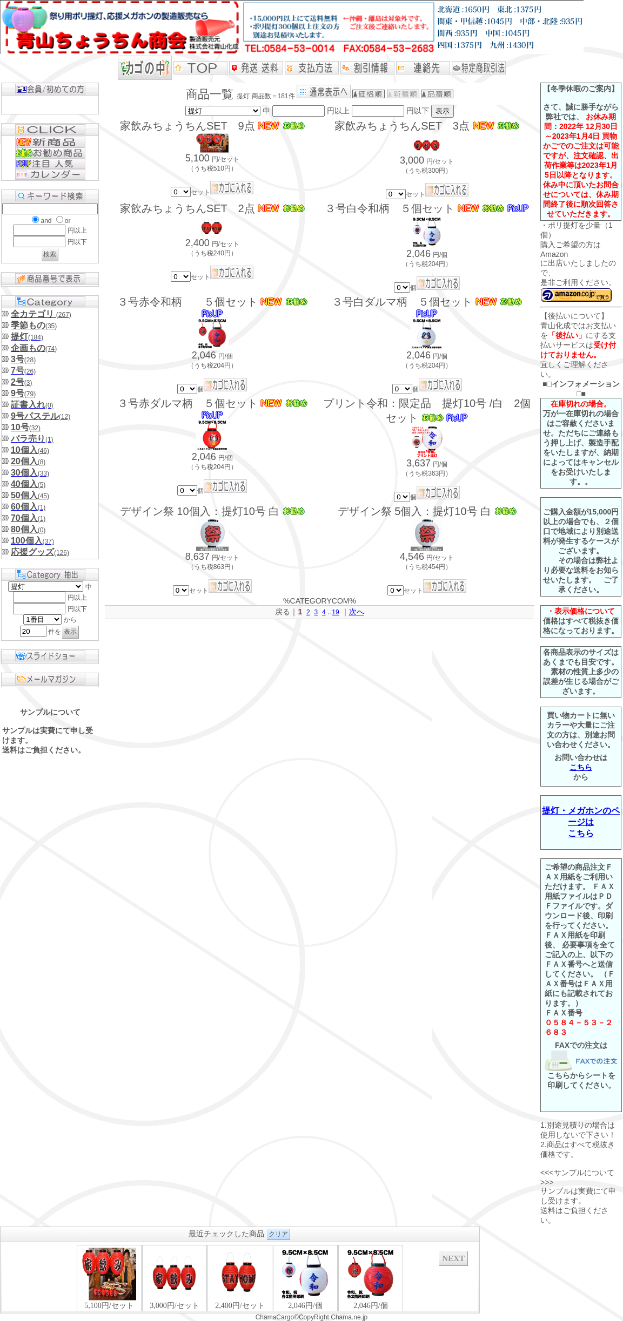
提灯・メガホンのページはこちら (581, 822)
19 (335, 612)
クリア (278, 1234)
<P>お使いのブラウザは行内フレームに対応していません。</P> (240, 1277)
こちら (581, 767)
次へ (356, 611)
